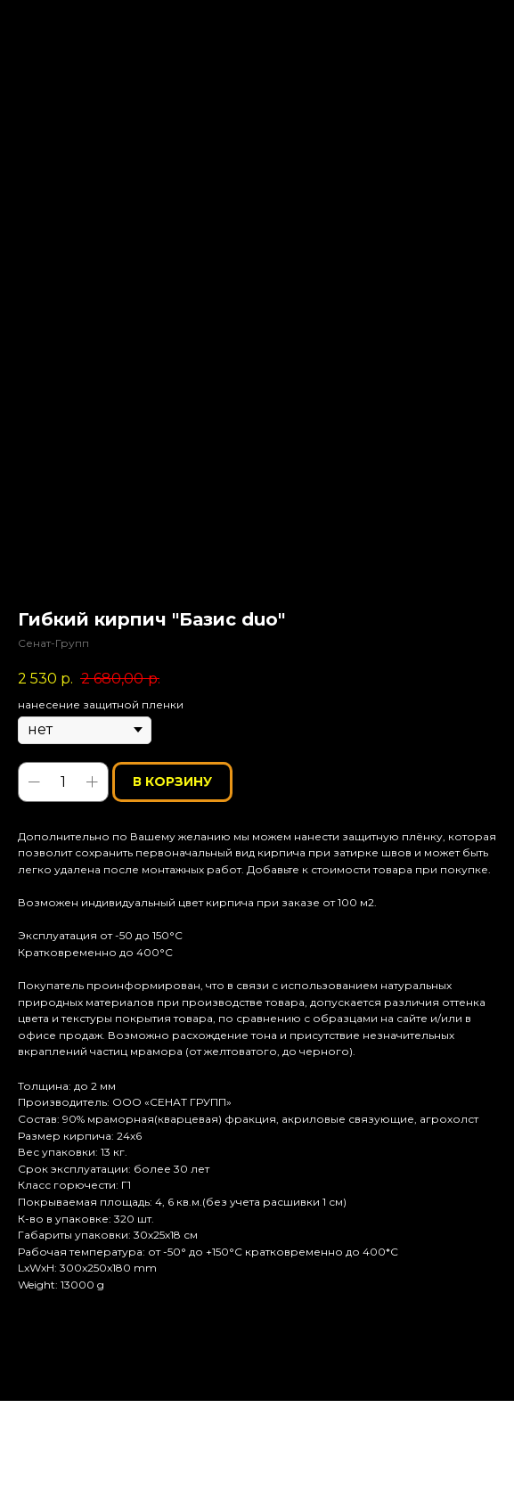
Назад (47, 25)
